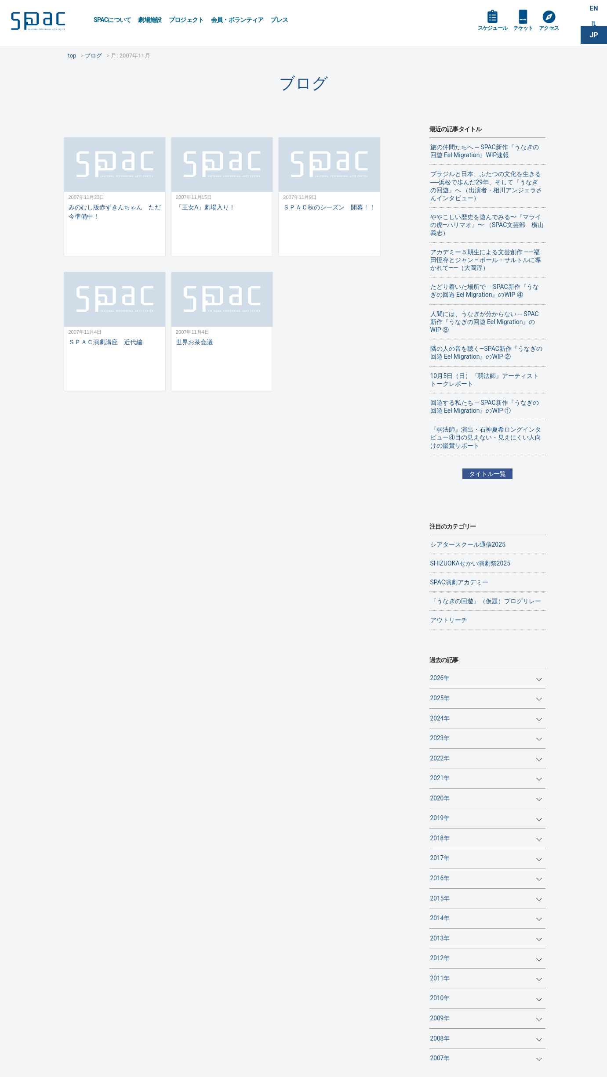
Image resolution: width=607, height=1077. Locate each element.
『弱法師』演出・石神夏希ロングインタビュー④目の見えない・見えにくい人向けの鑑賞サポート (485, 437)
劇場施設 (149, 19)
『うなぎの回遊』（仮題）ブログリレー (485, 601)
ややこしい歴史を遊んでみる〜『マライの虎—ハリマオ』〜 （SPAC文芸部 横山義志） (487, 224)
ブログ (303, 83)
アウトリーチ (448, 619)
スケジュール (494, 31)
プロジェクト (186, 19)
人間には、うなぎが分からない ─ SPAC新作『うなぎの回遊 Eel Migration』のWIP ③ (484, 321)
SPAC (46, 22)
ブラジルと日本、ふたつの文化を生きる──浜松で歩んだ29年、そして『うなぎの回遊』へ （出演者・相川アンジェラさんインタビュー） (486, 186)
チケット (529, 31)
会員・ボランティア (237, 19)
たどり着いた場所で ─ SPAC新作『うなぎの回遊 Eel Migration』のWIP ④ (484, 290)
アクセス (558, 31)
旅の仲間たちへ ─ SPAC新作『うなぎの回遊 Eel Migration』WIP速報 (484, 151)
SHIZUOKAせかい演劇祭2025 (470, 563)
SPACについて (112, 19)
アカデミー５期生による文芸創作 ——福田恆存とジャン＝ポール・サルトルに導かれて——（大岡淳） (485, 260)
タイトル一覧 (487, 473)
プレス (279, 19)
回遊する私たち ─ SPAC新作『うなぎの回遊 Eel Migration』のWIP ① (484, 406)
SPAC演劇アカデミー (459, 582)
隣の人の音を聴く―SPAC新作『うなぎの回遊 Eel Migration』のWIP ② (486, 352)
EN (593, 9)
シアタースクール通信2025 (467, 544)
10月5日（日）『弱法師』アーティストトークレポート (484, 379)
